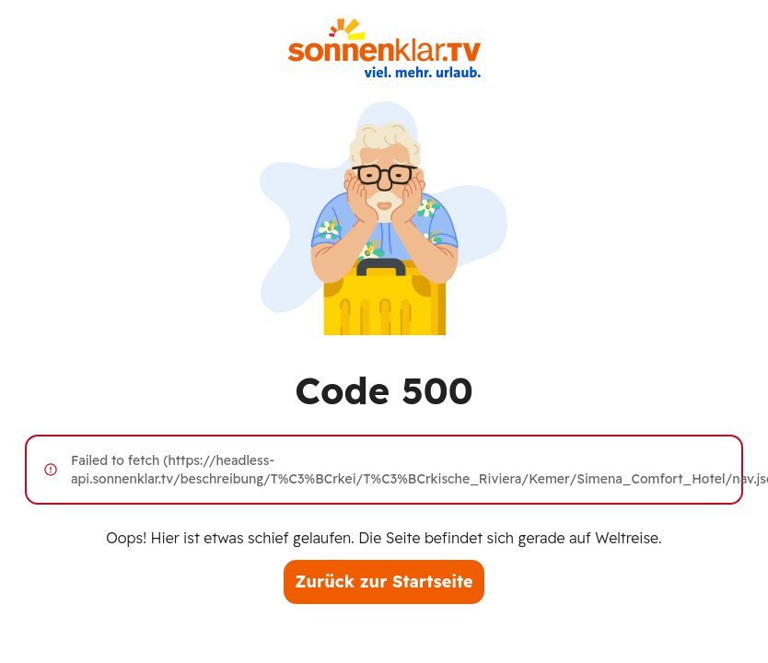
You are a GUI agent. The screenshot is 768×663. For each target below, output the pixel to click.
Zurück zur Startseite (383, 581)
